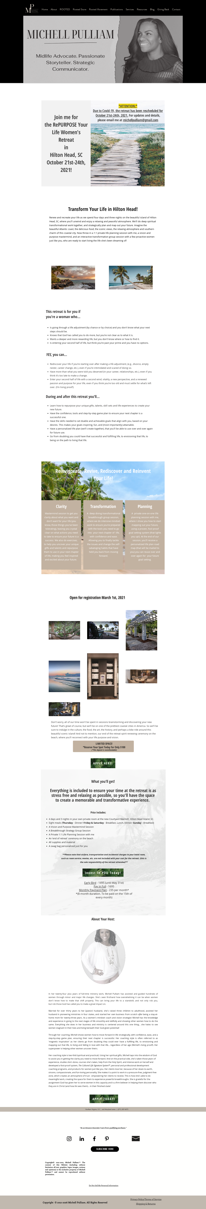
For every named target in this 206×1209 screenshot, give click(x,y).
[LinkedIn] (82, 1139)
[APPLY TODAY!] (104, 1099)
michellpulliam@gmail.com (140, 120)
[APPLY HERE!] (103, 763)
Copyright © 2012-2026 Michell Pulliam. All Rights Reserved (75, 1202)
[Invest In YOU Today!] (103, 873)
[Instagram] (69, 1139)
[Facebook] (94, 1139)
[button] (54, 9)
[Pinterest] (107, 1139)
